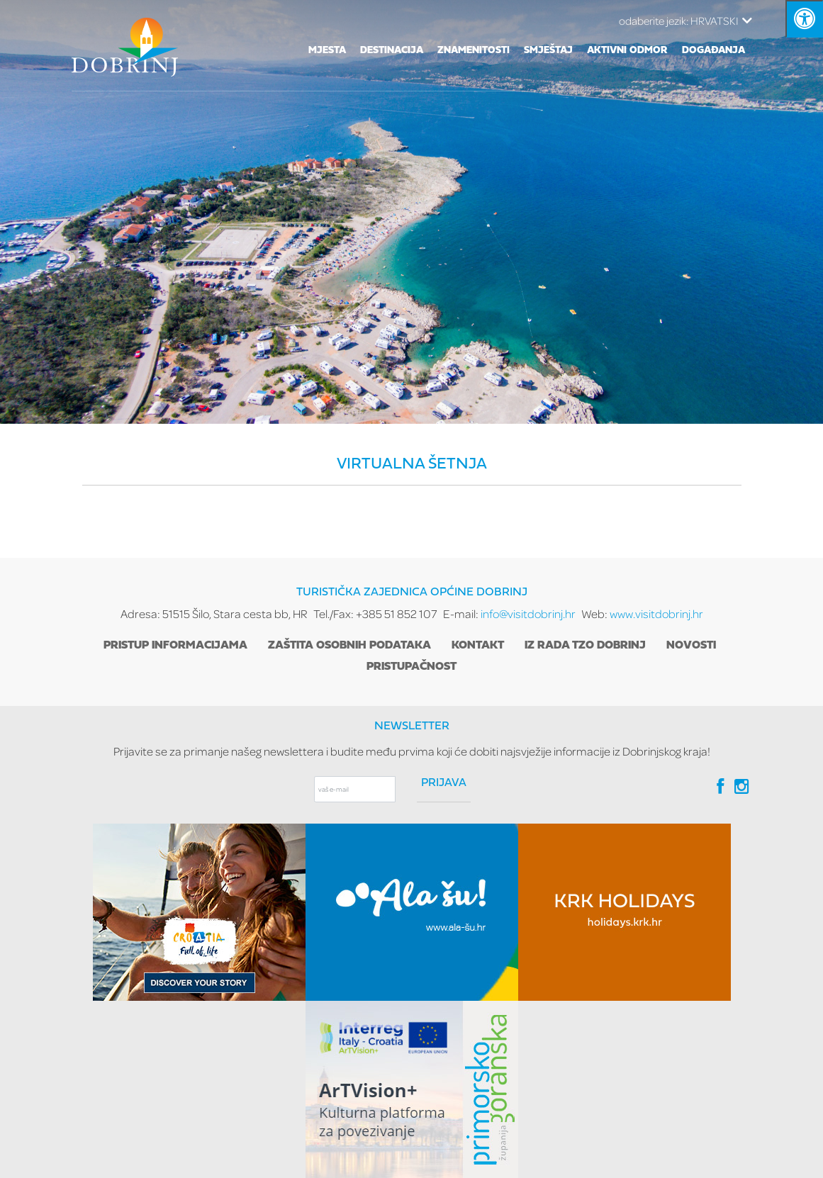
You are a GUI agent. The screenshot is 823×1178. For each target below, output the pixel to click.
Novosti (691, 645)
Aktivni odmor (627, 50)
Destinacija (391, 50)
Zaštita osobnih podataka (349, 645)
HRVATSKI (685, 20)
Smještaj (548, 50)
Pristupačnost (411, 667)
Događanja (713, 50)
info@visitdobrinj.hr (528, 613)
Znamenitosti (473, 50)
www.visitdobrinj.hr (656, 613)
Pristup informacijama (175, 645)
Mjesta (327, 50)
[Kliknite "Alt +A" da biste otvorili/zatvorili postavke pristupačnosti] (804, 19)
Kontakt (478, 645)
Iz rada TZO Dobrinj (585, 645)
